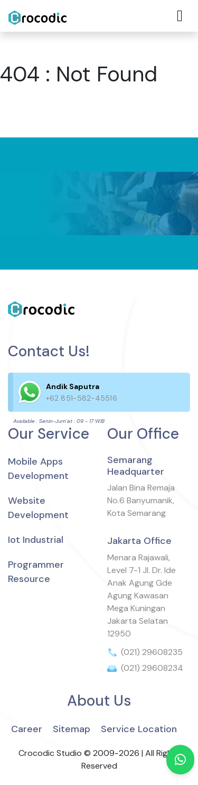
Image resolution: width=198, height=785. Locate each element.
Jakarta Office (139, 540)
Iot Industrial (35, 539)
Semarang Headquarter (135, 466)
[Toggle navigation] (180, 15)
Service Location (139, 729)
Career (26, 729)
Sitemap (71, 729)
